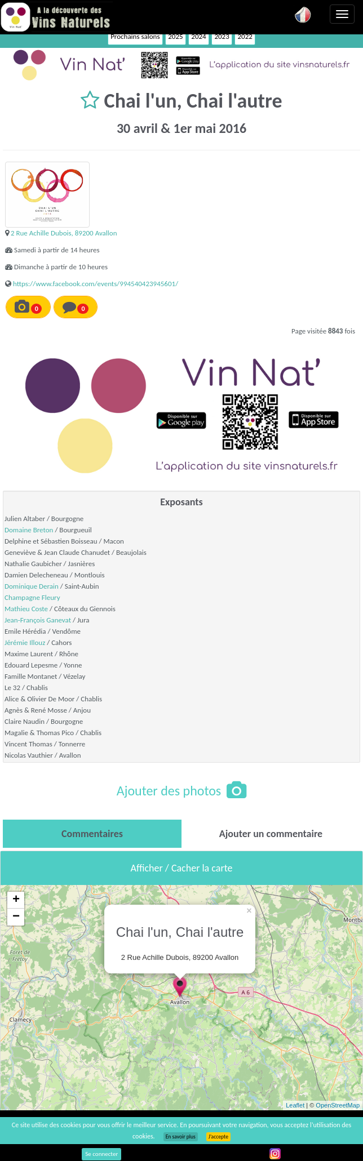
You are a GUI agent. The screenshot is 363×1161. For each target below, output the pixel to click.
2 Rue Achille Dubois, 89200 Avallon (64, 233)
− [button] (16, 917)
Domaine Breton (29, 530)
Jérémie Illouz (25, 642)
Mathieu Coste (26, 608)
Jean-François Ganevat (38, 620)
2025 (175, 36)
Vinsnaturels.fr (56, 17)
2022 (244, 36)
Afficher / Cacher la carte (182, 868)
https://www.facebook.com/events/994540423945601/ (95, 283)
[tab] (92, 834)
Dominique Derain (32, 586)
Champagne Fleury (32, 597)
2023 (221, 36)
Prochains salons (135, 36)
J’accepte (218, 1136)
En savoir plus (181, 1136)
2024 (198, 36)
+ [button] (16, 900)
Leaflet (295, 1105)
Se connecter (101, 1154)
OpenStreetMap (338, 1105)
